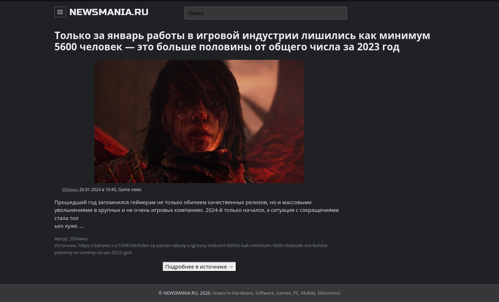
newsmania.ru (109, 12)
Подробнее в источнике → (199, 266)
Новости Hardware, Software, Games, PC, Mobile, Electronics (277, 293)
